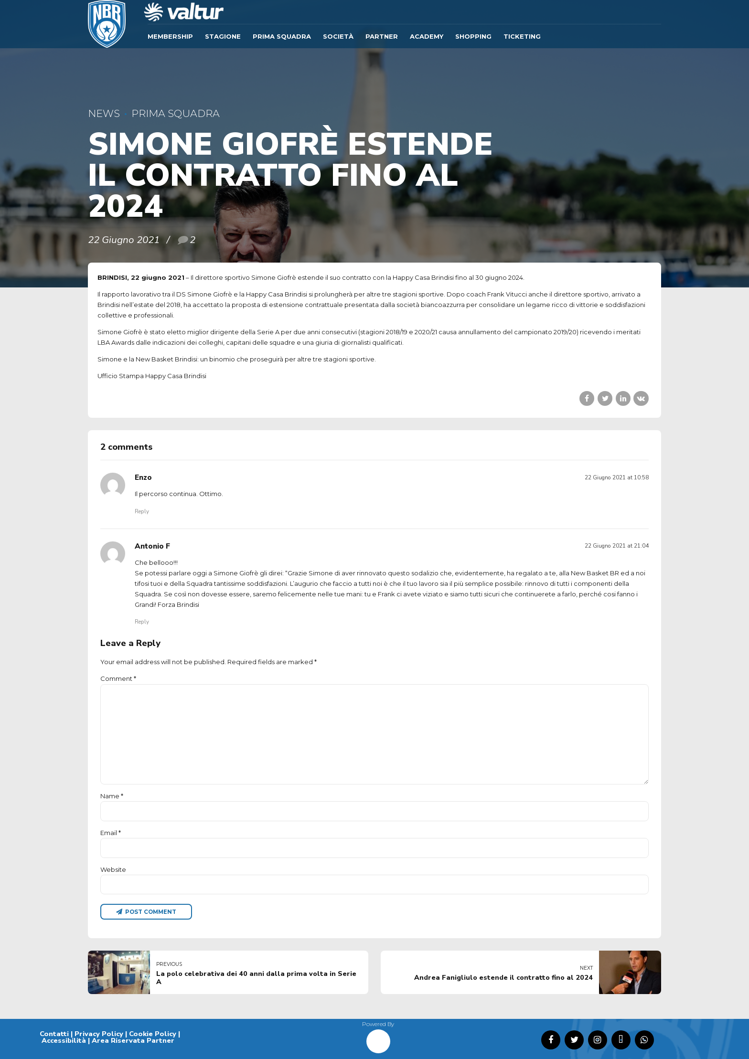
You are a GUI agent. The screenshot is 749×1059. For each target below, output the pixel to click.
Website (113, 869)
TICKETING (522, 36)
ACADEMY (426, 36)
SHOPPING (473, 36)
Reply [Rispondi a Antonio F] (142, 621)
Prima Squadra (282, 36)
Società (338, 36)
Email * (110, 833)
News (104, 113)
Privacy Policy (99, 1033)
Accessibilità (64, 1040)
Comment (118, 678)
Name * (111, 796)
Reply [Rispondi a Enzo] (142, 511)
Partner (381, 36)
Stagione (223, 36)
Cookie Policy (152, 1033)
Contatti (54, 1033)
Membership (170, 36)
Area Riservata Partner (133, 1040)
